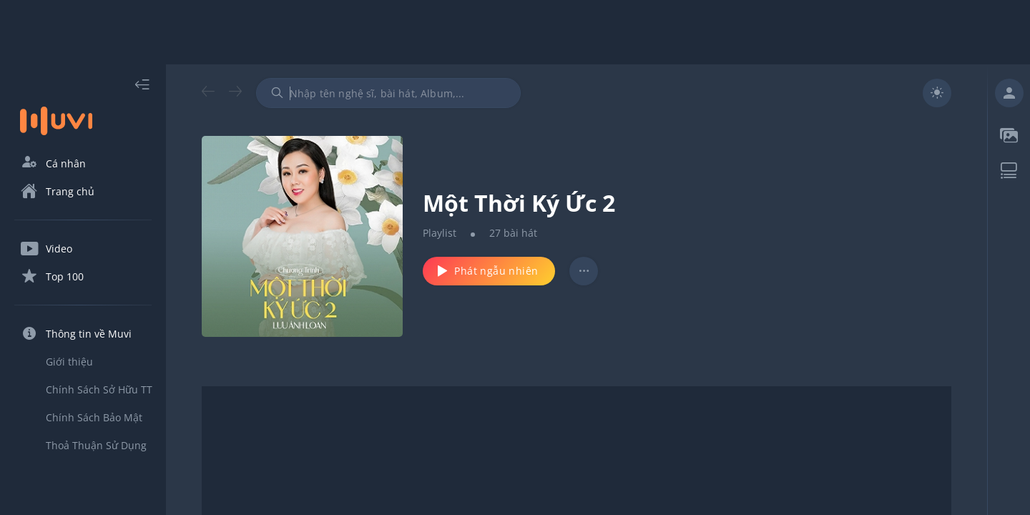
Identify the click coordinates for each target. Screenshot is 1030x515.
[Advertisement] (515, 32)
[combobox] (388, 93)
